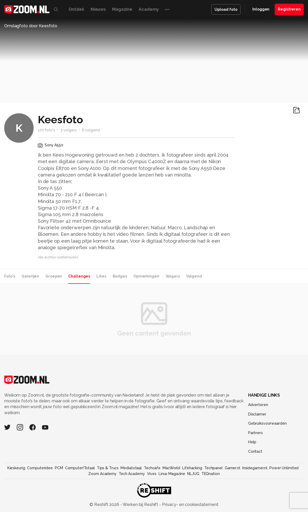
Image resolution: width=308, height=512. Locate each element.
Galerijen (30, 276)
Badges (120, 276)
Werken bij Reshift (140, 504)
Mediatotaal (131, 468)
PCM (59, 468)
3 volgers (68, 130)
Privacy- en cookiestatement (189, 504)
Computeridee (40, 468)
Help (252, 442)
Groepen (53, 276)
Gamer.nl (232, 468)
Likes (101, 276)
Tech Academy (132, 474)
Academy (149, 9)
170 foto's (46, 130)
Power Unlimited (284, 468)
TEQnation (210, 474)
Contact (255, 451)
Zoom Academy (102, 474)
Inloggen (260, 9)
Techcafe (152, 468)
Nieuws (98, 9)
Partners (255, 433)
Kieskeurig (16, 468)
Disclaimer (257, 414)
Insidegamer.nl (254, 468)
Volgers (173, 276)
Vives (151, 474)
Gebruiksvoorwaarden (267, 423)
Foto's (9, 276)
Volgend (194, 276)
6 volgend (91, 130)
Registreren (289, 9)
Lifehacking (192, 468)
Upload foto (226, 9)
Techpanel (213, 468)
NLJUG (193, 474)
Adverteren (258, 405)
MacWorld (171, 468)
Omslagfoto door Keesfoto (30, 25)
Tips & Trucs (108, 468)
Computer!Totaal (80, 468)
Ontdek (76, 9)
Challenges (79, 276)
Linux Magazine (172, 474)
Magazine (122, 9)
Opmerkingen (146, 276)
